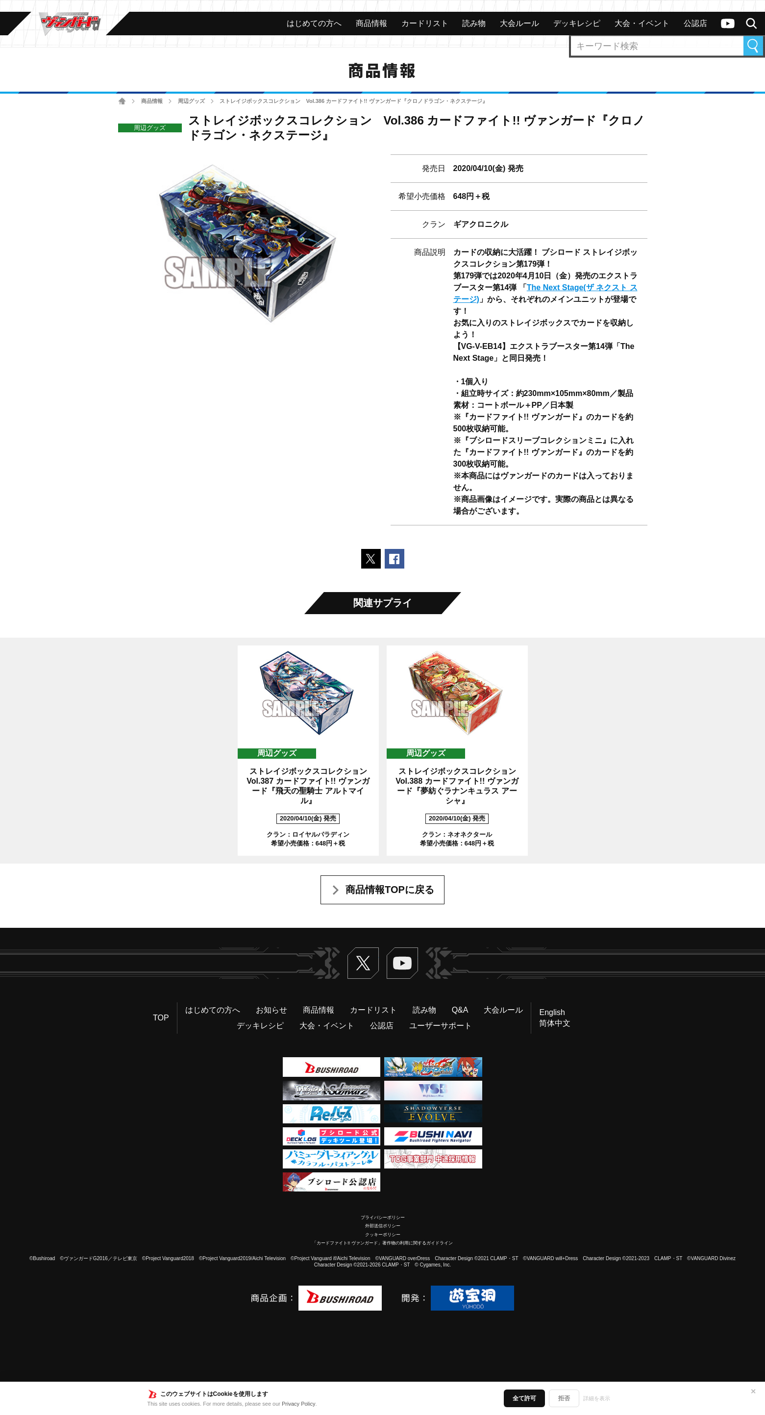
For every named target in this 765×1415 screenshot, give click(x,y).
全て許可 (524, 1398)
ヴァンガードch (728, 23)
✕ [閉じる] (753, 1391)
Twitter (363, 963)
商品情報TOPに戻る (389, 889)
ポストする (371, 559)
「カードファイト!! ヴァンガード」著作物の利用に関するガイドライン (382, 1243)
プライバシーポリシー (383, 1217)
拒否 (564, 1398)
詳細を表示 (596, 1398)
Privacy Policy (298, 1404)
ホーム (122, 101)
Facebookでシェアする (394, 559)
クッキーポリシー (382, 1234)
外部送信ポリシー (382, 1225)
